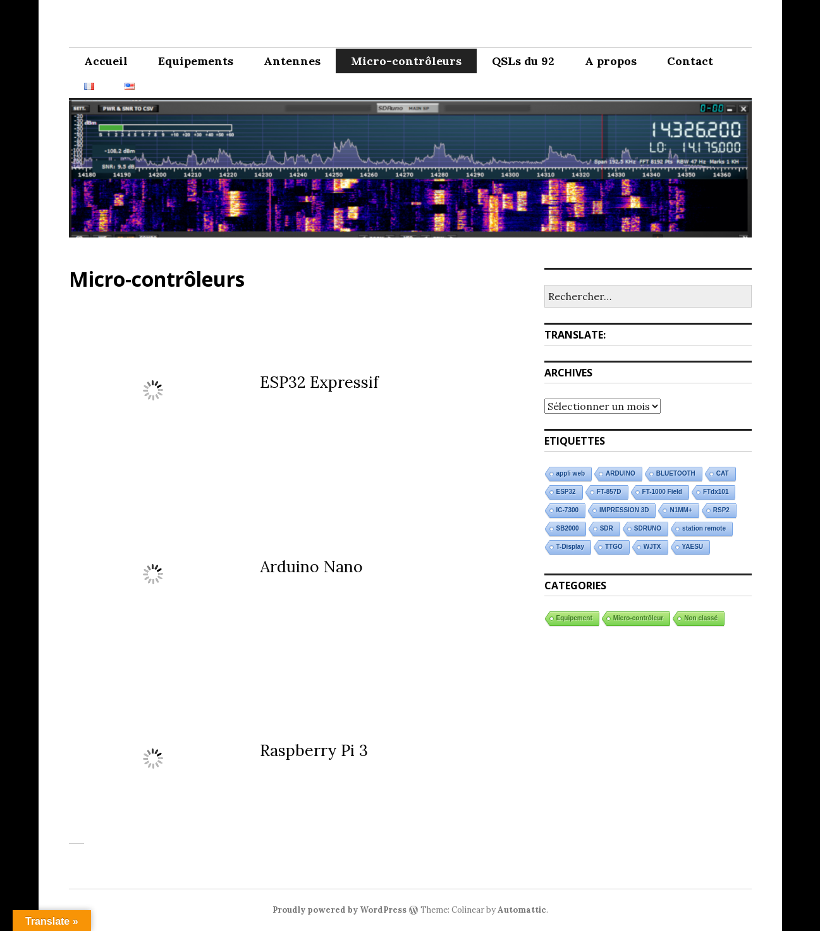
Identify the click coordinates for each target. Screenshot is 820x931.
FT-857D (609, 491)
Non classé (701, 618)
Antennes (292, 61)
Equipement (574, 618)
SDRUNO (647, 528)
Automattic (522, 909)
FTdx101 (716, 491)
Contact (690, 61)
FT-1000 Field (662, 491)
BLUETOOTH (675, 473)
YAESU (693, 546)
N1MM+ (681, 510)
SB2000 (567, 528)
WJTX (652, 546)
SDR (606, 528)
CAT (722, 473)
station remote (704, 528)
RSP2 (721, 510)
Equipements (195, 61)
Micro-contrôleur (638, 618)
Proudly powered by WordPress (339, 909)
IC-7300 (567, 510)
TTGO (614, 546)
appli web (570, 473)
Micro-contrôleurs (406, 61)
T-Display (570, 546)
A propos (611, 61)
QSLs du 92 (523, 61)
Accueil (106, 61)
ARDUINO (620, 473)
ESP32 (566, 491)
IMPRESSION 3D (624, 510)
